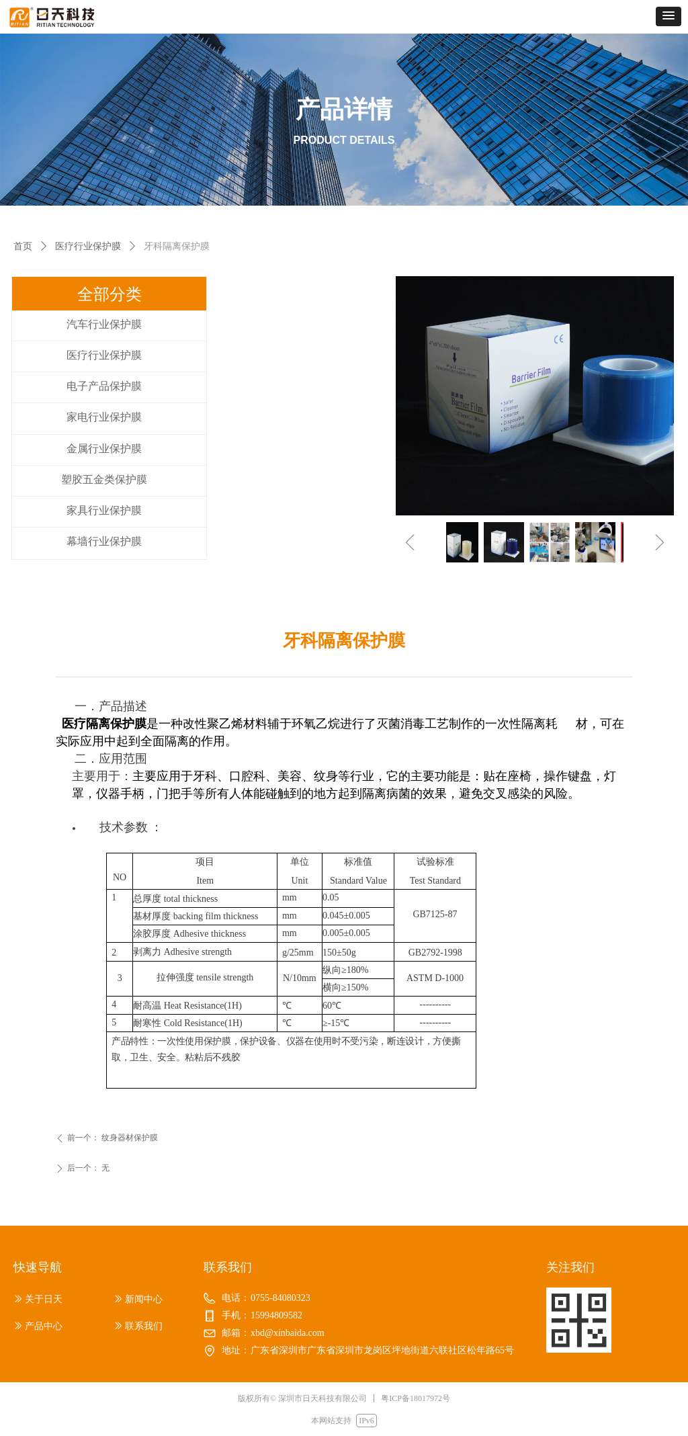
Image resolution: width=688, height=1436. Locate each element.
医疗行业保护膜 (88, 246)
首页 (22, 246)
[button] (668, 16)
